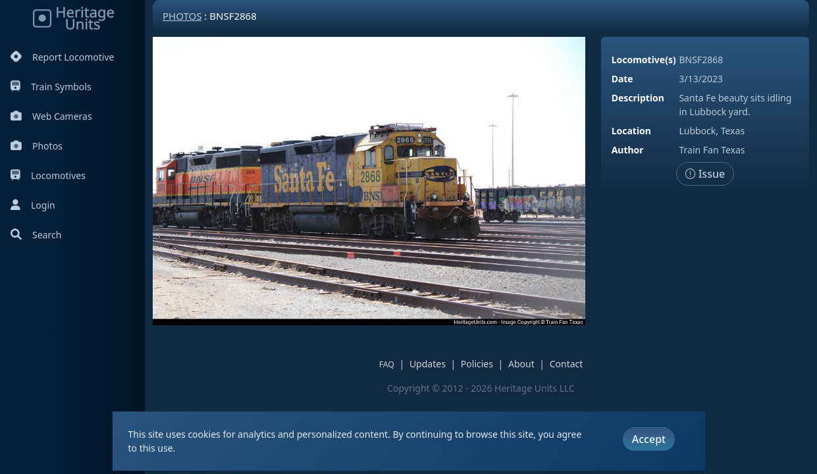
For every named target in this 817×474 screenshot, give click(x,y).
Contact (566, 363)
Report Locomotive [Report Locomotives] (62, 57)
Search (36, 234)
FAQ (386, 364)
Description (638, 98)
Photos (37, 146)
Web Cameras (51, 116)
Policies (477, 363)
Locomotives (48, 175)
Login (33, 205)
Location (631, 130)
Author (628, 150)
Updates (427, 363)
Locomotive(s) (644, 59)
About (521, 363)
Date (622, 78)
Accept (649, 439)
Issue (705, 174)
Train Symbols (51, 86)
